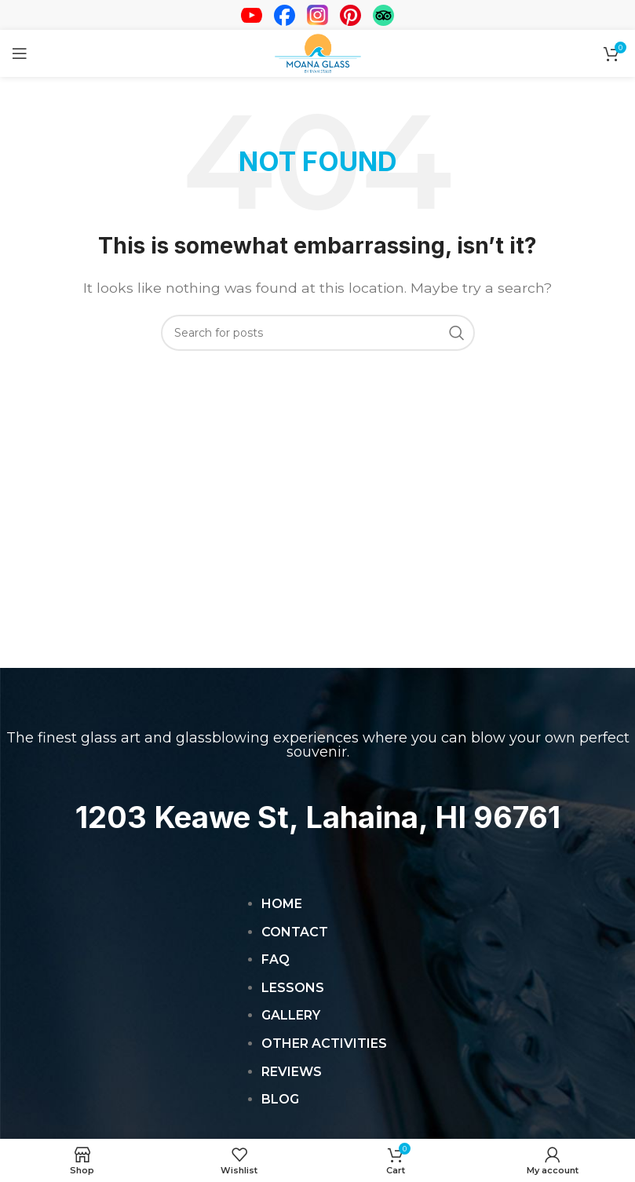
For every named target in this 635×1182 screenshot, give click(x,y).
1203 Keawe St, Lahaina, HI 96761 (317, 816)
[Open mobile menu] (19, 53)
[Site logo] (318, 52)
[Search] (318, 333)
